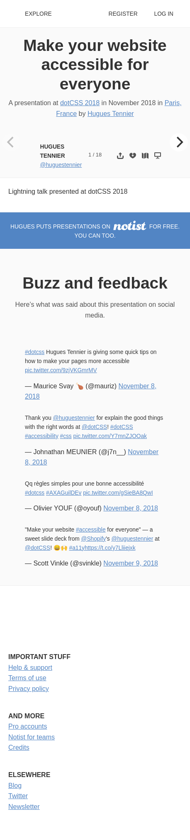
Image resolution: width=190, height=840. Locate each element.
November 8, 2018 (130, 508)
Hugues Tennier (111, 113)
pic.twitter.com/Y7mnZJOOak (110, 436)
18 (99, 155)
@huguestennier (61, 165)
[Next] (179, 142)
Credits (18, 747)
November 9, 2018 (130, 563)
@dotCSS (94, 427)
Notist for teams (31, 737)
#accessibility (41, 436)
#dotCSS (121, 427)
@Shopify (93, 539)
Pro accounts (27, 726)
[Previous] (11, 142)
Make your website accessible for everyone (94, 64)
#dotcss (34, 352)
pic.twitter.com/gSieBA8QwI (118, 493)
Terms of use (27, 677)
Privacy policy (28, 688)
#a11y (77, 548)
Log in (163, 14)
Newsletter (24, 806)
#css (66, 436)
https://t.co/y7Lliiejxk (110, 548)
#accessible (91, 530)
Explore (38, 14)
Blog (15, 785)
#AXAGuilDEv (63, 493)
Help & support (30, 667)
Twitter (18, 795)
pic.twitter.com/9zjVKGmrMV (61, 370)
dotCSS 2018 (80, 102)
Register (122, 14)
